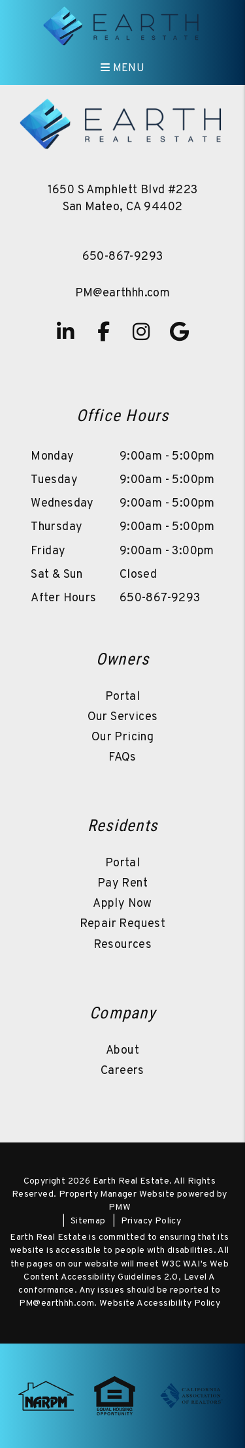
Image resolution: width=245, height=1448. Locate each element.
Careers (122, 1070)
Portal (122, 696)
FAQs (122, 757)
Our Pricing (122, 737)
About (122, 1050)
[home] (122, 26)
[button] (66, 331)
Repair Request (123, 924)
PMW (119, 1207)
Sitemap (88, 1221)
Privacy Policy (151, 1221)
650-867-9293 (122, 256)
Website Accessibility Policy (159, 1303)
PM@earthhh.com (123, 293)
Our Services (123, 717)
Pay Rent (122, 883)
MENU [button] (122, 68)
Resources (122, 944)
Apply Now (122, 903)
